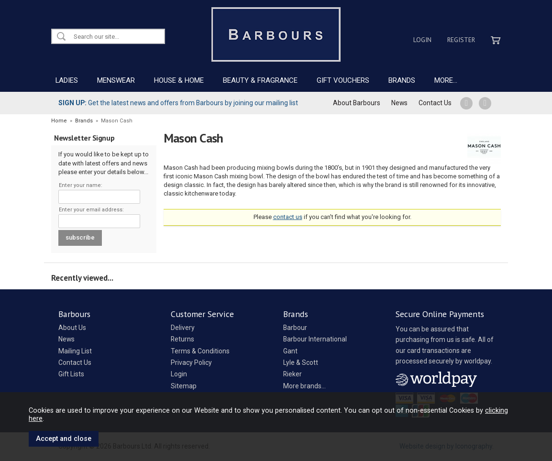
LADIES (66, 80)
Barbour (295, 327)
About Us (72, 327)
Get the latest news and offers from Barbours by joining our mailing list (178, 103)
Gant (290, 351)
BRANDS (401, 80)
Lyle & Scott (300, 362)
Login (422, 39)
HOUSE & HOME (179, 80)
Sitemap (184, 386)
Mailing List (75, 351)
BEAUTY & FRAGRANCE (260, 80)
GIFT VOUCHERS (343, 80)
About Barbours (356, 103)
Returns (182, 339)
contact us (287, 216)
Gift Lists (71, 374)
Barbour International (315, 339)
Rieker (292, 374)
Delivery (183, 327)
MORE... (445, 80)
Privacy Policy (191, 362)
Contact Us (435, 103)
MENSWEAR (116, 80)
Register (461, 39)
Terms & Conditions (200, 351)
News (399, 103)
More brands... (304, 386)
